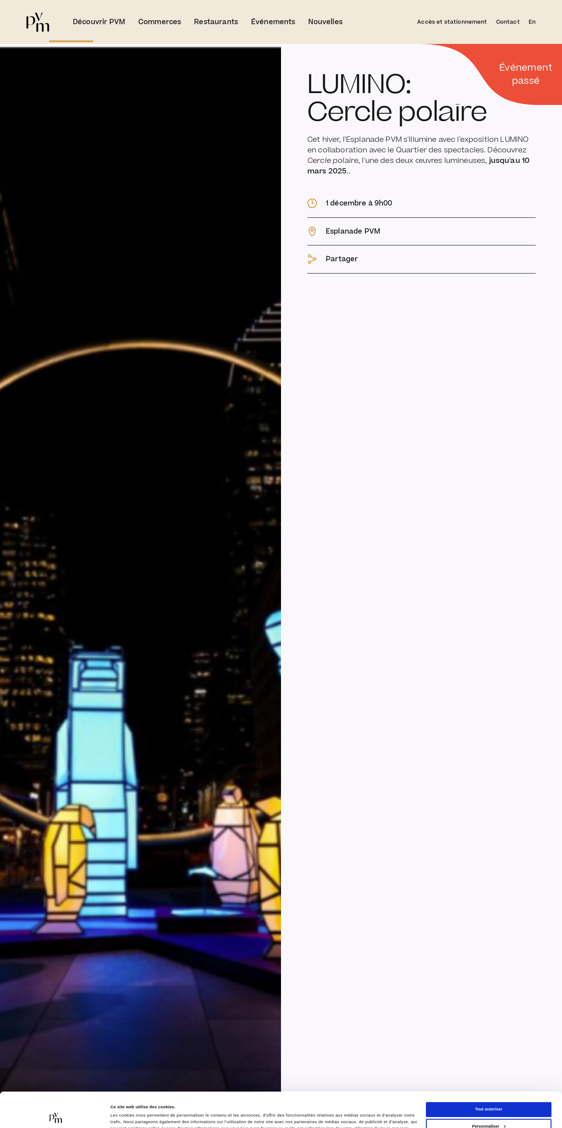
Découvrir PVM (99, 22)
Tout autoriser (488, 1076)
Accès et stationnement (452, 22)
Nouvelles (325, 22)
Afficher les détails (129, 1111)
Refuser (489, 1110)
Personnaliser (489, 1093)
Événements (273, 22)
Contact (508, 22)
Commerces (159, 22)
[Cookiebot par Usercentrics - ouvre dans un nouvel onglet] (56, 1113)
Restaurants (216, 22)
